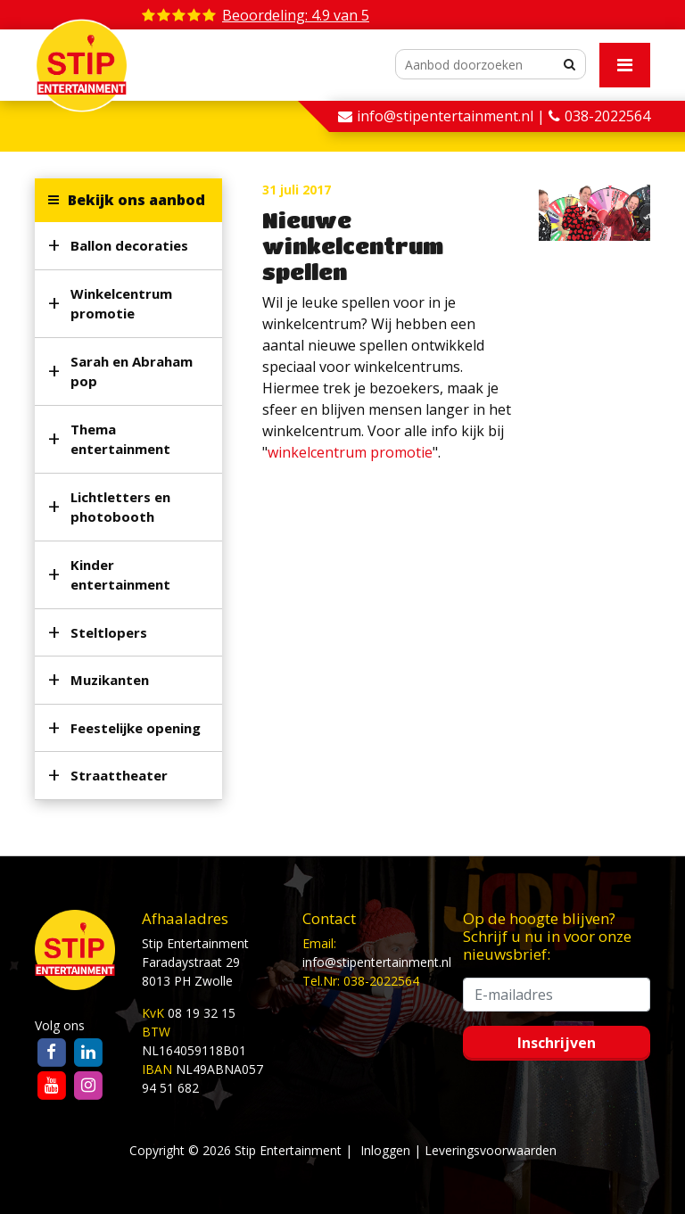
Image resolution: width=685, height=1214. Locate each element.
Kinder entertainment (120, 575)
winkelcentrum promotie (350, 452)
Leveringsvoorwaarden (491, 1150)
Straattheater (119, 775)
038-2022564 (607, 116)
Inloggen (385, 1150)
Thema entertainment (120, 439)
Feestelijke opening (135, 728)
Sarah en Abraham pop (131, 371)
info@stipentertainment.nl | (453, 116)
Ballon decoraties (129, 245)
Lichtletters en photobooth (120, 507)
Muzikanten (109, 680)
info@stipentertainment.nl (376, 962)
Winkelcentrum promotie (121, 304)
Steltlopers (108, 632)
